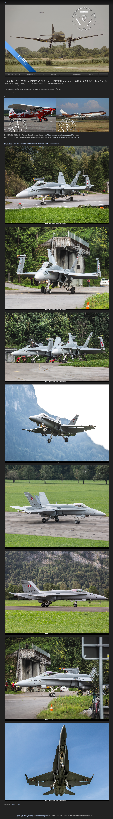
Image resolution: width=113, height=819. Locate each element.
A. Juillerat (44, 816)
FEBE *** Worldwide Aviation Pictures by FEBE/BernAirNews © (56, 80)
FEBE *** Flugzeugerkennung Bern (59, 74)
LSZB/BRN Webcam (78, 74)
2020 (13, 804)
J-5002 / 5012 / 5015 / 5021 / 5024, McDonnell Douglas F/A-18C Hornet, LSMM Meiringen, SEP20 (31, 143)
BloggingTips (30, 816)
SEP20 (15, 804)
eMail (24, 92)
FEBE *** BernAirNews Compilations (36, 74)
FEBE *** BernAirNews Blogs (15, 74)
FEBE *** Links (92, 74)
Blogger (19, 816)
